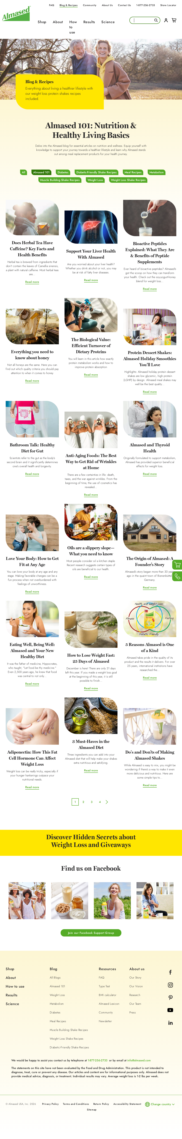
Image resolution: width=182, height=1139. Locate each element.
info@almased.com (139, 1061)
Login (166, 20)
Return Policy (101, 1104)
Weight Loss (95, 180)
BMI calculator (107, 995)
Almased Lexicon (109, 1004)
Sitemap (92, 1110)
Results (89, 22)
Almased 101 (41, 172)
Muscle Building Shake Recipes (60, 180)
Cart (174, 20)
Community (90, 5)
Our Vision (136, 987)
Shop (42, 22)
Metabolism (156, 172)
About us (136, 969)
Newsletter (105, 1021)
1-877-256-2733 (145, 5)
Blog (53, 969)
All (23, 172)
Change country (161, 1104)
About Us (107, 5)
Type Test (104, 987)
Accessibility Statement (127, 1104)
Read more (32, 282)
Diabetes (63, 172)
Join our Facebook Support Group (91, 933)
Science (108, 22)
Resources (107, 969)
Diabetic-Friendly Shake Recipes (96, 172)
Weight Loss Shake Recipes (128, 180)
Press (132, 1013)
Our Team (135, 1004)
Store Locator (168, 5)
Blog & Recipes (69, 5)
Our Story (135, 978)
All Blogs (55, 978)
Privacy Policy (50, 1104)
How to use (15, 986)
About (58, 22)
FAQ (51, 5)
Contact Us (124, 5)
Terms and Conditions (76, 1104)
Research (134, 995)
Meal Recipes (133, 172)
